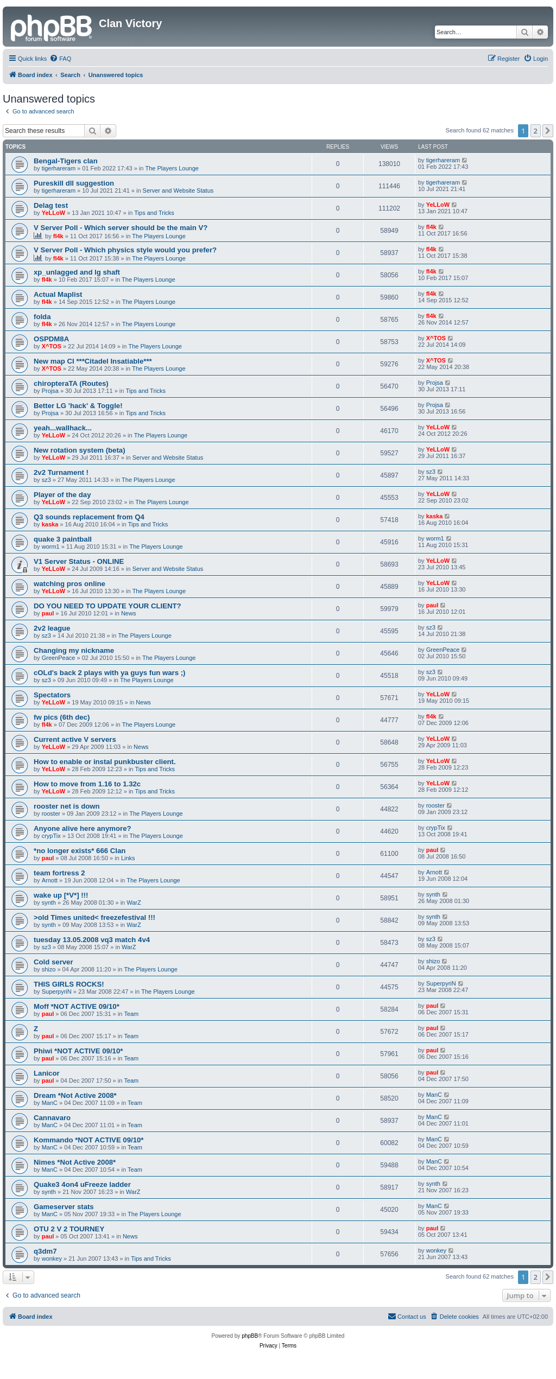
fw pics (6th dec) (62, 717)
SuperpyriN (57, 991)
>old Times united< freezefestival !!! (94, 917)
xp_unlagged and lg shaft (77, 272)
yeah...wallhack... (63, 428)
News (128, 613)
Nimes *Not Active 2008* (75, 1162)
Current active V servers (75, 739)
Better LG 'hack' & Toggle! (78, 406)
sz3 (46, 479)
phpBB (250, 1336)
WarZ (134, 902)
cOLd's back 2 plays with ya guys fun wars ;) (109, 673)
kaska (50, 524)
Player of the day (62, 495)
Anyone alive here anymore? (82, 828)
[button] (547, 130)
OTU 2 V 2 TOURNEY (69, 1229)
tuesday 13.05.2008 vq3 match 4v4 (92, 940)
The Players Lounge (172, 168)
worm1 (51, 546)
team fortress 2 (59, 873)
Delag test (51, 205)
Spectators (52, 695)
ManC (50, 1103)
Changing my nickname (74, 650)
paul (48, 613)
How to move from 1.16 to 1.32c (87, 784)
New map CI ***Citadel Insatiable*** (93, 361)
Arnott (50, 880)
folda (42, 317)
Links (128, 858)
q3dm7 (45, 1251)
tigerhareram (58, 168)
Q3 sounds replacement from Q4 (89, 517)
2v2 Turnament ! (61, 472)
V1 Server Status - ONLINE (79, 561)
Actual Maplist (58, 294)
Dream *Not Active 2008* (75, 1095)
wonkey (52, 1258)
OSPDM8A (51, 339)
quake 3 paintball (63, 539)
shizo (49, 969)
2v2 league (52, 628)
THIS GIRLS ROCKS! (69, 984)
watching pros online (69, 584)
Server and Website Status (178, 190)
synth (49, 902)
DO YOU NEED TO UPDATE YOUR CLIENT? (107, 606)
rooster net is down (67, 806)
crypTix (51, 836)
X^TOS (51, 346)
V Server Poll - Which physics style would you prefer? (125, 250)
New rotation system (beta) (79, 450)
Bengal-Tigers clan (66, 161)
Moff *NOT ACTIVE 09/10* (76, 1006)
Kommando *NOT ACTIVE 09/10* (89, 1140)
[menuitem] (60, 58)
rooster (51, 813)
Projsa (50, 390)
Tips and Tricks (154, 212)
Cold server (53, 962)
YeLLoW (53, 212)
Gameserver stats (64, 1207)
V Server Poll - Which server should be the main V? (120, 228)
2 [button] (536, 131)
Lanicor (47, 1073)
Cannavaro (52, 1118)
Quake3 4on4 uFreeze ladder (82, 1184)
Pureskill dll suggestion (74, 183)
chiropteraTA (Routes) (71, 383)
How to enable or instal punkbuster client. (105, 762)
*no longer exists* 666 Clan (79, 851)
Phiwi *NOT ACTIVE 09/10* (78, 1051)
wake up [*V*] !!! (61, 895)
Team (131, 1014)
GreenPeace (58, 657)
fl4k (58, 236)
